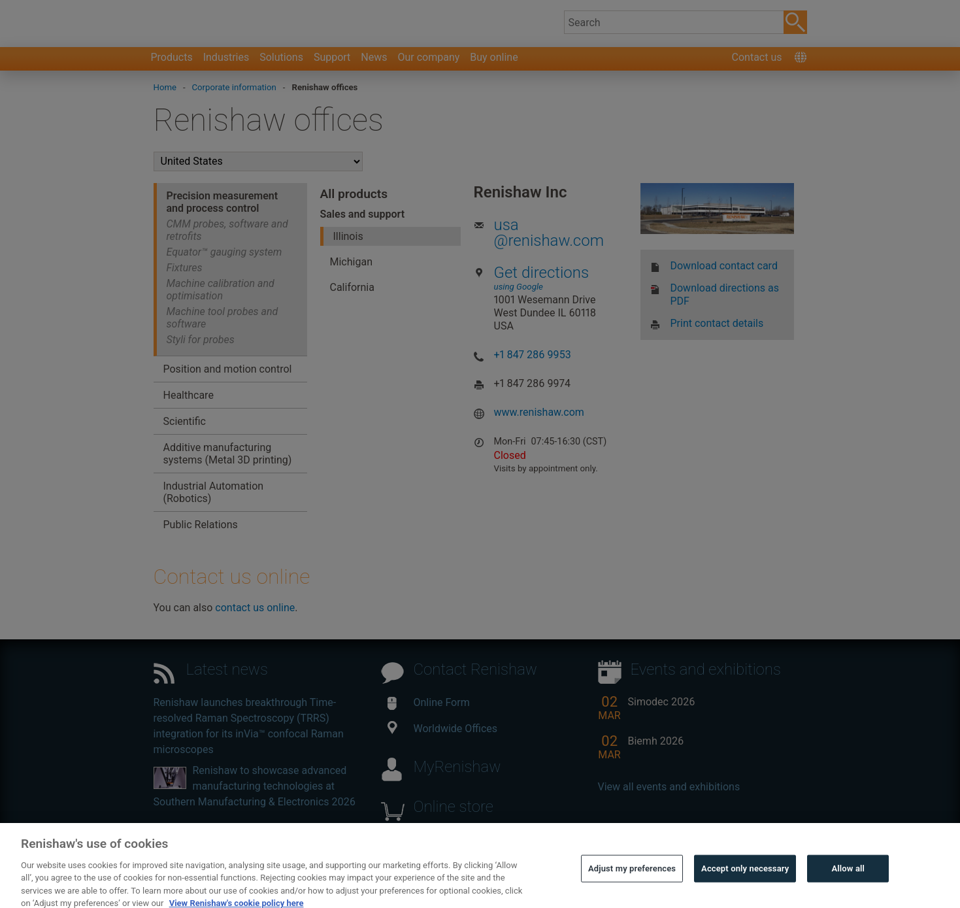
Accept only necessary (745, 889)
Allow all (848, 889)
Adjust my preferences (632, 889)
